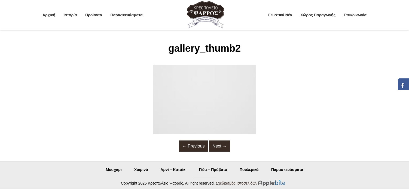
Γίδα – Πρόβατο (213, 169)
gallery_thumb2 (204, 48)
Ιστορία (70, 15)
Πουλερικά (249, 169)
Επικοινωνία (355, 15)
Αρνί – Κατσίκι (173, 169)
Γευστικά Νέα (280, 15)
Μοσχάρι (114, 169)
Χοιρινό (141, 169)
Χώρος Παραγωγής (317, 15)
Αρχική (48, 15)
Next (219, 146)
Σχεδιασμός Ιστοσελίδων (236, 183)
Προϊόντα (93, 15)
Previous (193, 146)
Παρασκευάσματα (127, 15)
